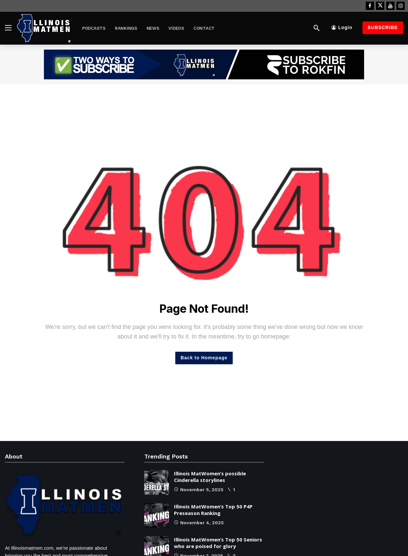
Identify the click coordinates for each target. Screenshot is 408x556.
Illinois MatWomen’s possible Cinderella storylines (210, 476)
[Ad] (204, 64)
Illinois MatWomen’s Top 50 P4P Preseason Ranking (213, 509)
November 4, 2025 (199, 522)
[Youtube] (390, 6)
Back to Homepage (204, 357)
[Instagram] (400, 6)
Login (341, 27)
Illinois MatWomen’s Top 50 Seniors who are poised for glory (218, 542)
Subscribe (383, 27)
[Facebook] (370, 6)
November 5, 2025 (198, 489)
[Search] (317, 28)
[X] (380, 6)
